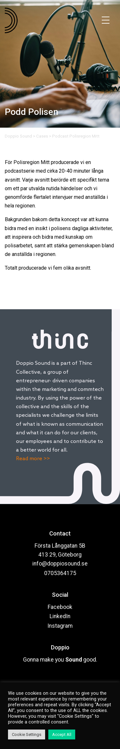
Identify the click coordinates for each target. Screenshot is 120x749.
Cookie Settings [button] (26, 734)
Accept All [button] (61, 734)
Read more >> (33, 459)
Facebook (60, 607)
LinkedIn (60, 616)
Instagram (60, 626)
